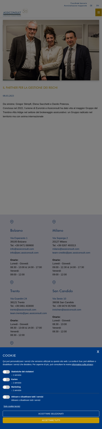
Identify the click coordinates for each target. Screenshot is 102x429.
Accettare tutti (51, 420)
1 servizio (16, 375)
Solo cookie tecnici (12, 406)
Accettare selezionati (51, 414)
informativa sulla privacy (82, 364)
